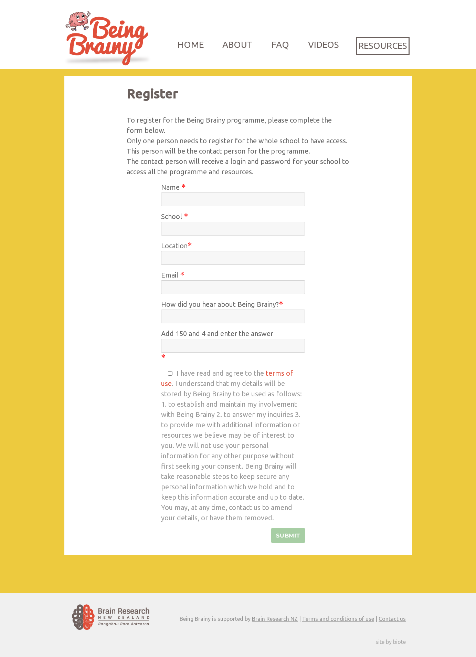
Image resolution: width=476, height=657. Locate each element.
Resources (382, 46)
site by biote (390, 642)
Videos (323, 45)
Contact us (392, 619)
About (237, 45)
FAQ (280, 45)
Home (191, 45)
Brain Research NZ (275, 619)
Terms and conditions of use (338, 619)
